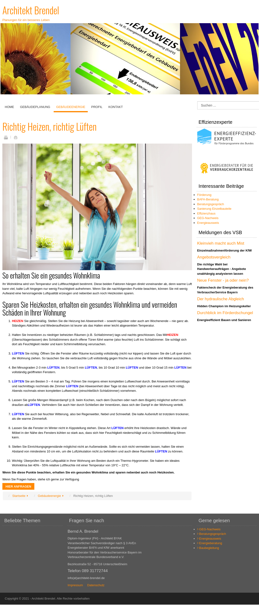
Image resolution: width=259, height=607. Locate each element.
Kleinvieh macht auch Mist (220, 243)
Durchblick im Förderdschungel (225, 313)
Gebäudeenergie (70, 107)
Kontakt (115, 107)
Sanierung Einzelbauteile (214, 208)
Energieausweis (208, 223)
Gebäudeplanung (35, 107)
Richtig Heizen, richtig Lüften (49, 126)
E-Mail (15, 137)
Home (9, 107)
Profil (97, 107)
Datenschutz (95, 585)
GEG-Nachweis (208, 218)
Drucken (6, 137)
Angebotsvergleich (214, 257)
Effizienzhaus (206, 213)
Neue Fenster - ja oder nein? (223, 280)
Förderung (204, 195)
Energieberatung (209, 543)
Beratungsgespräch (210, 204)
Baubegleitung (208, 548)
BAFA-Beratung (208, 199)
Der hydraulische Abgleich (220, 299)
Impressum (75, 585)
